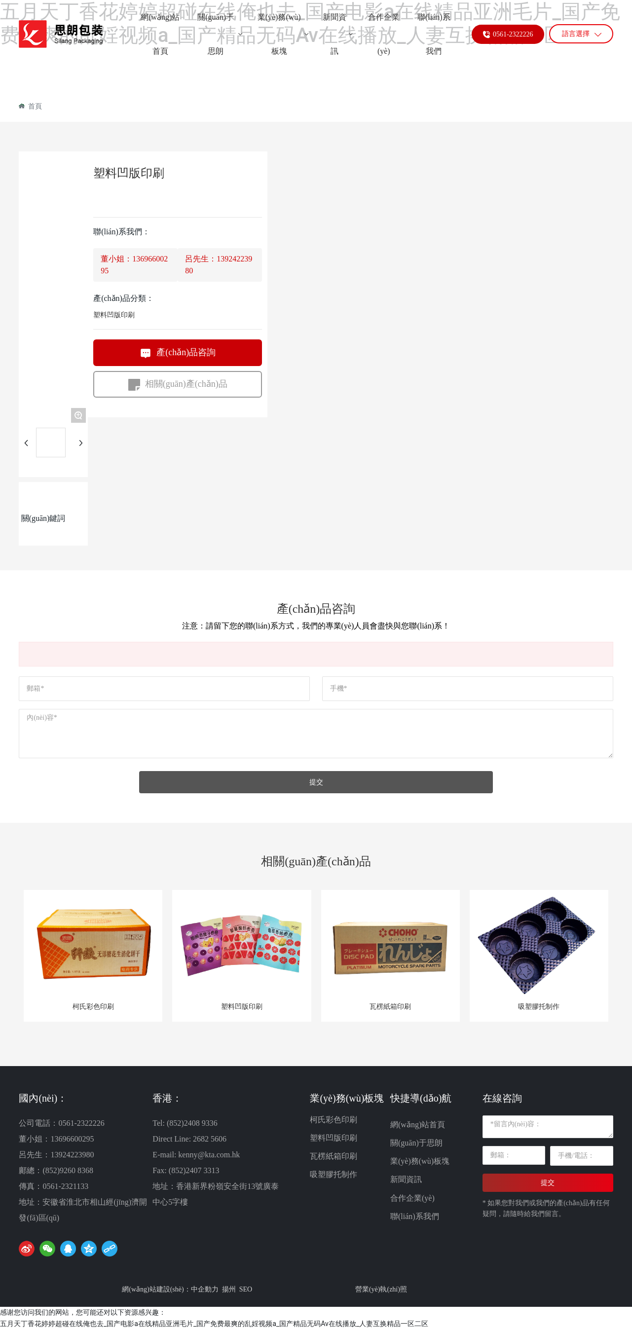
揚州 (229, 1289)
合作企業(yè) (412, 1198)
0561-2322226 (513, 44)
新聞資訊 (406, 1179)
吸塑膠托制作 (538, 1006)
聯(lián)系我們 (414, 1216)
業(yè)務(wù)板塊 (419, 1161)
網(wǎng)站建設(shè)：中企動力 (170, 1289)
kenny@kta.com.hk (209, 1154)
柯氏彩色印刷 (93, 1006)
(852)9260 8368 (67, 1170)
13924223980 (72, 1154)
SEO (245, 1289)
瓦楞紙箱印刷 (390, 1006)
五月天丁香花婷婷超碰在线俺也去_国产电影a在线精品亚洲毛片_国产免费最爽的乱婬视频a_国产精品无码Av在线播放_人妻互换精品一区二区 (214, 1324)
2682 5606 (209, 1139)
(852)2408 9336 (191, 1123)
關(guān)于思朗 (416, 1143)
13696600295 (72, 1139)
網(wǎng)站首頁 (417, 1124)
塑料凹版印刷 (114, 315)
